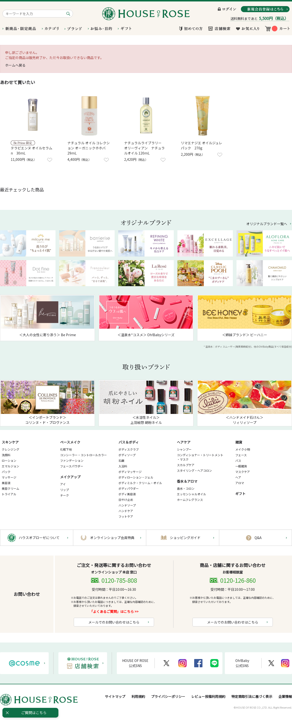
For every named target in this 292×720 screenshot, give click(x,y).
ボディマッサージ (130, 472)
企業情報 (285, 696)
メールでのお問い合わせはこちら (113, 622)
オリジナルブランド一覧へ (266, 223)
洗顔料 (6, 455)
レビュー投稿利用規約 (208, 696)
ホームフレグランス (190, 499)
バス (238, 460)
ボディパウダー (129, 488)
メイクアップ (70, 476)
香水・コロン (185, 488)
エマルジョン (10, 466)
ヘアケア (184, 442)
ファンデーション (71, 460)
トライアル (9, 494)
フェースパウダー (71, 466)
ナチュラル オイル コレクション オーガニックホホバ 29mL (88, 147)
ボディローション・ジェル (136, 477)
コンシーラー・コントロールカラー (83, 455)
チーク (64, 495)
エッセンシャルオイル (191, 494)
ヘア (238, 477)
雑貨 (238, 442)
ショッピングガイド (185, 537)
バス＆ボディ (129, 442)
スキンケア (10, 442)
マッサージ (9, 477)
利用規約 (138, 696)
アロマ (239, 483)
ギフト (240, 493)
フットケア (126, 516)
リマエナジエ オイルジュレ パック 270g (201, 145)
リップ (64, 490)
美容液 (6, 483)
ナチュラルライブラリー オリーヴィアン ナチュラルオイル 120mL (144, 147)
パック (6, 472)
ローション (9, 460)
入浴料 (123, 466)
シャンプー (184, 449)
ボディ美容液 (127, 494)
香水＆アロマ (187, 481)
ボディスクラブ (129, 449)
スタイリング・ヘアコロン (194, 470)
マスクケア (242, 472)
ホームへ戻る (15, 65)
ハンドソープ (127, 505)
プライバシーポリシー (168, 696)
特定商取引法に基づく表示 (251, 696)
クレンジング (10, 449)
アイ (63, 484)
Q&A (258, 537)
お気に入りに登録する (49, 160)
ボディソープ (127, 455)
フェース (241, 455)
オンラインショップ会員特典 (112, 537)
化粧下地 (66, 449)
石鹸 (121, 460)
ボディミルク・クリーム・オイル (140, 483)
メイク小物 (242, 449)
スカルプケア (185, 465)
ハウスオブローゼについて (39, 537)
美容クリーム (10, 488)
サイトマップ (115, 696)
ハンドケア (126, 511)
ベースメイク (70, 442)
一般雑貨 (241, 466)
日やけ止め (126, 499)
